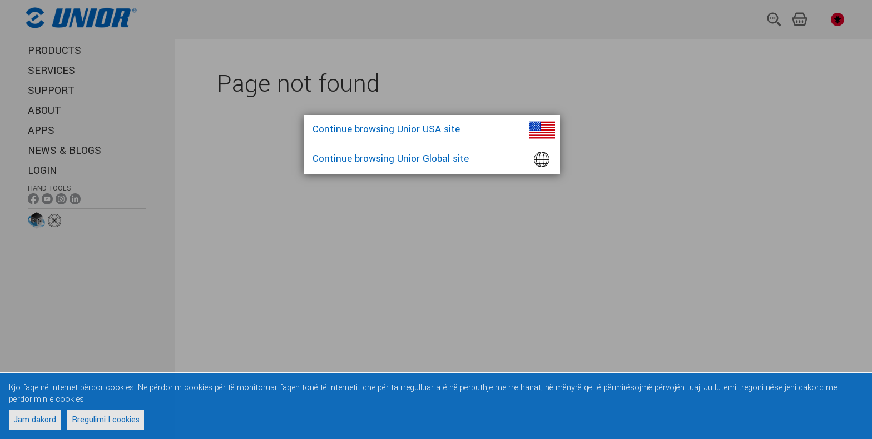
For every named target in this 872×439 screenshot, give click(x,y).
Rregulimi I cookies (106, 420)
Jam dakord (34, 420)
